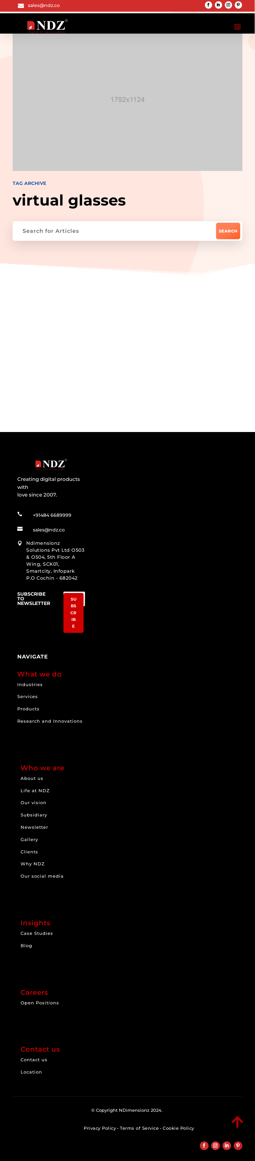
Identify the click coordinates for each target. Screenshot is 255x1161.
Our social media (42, 874)
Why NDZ (33, 862)
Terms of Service (139, 1126)
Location (31, 1070)
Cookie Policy (178, 1126)
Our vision (33, 800)
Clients (29, 850)
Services (27, 694)
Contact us (34, 1058)
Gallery (29, 837)
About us (32, 776)
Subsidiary (34, 813)
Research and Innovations (50, 719)
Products (28, 707)
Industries (30, 682)
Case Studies (37, 931)
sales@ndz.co (44, 5)
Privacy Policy (100, 1126)
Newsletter (34, 825)
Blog (26, 943)
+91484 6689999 (52, 513)
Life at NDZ (35, 789)
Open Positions (40, 1001)
